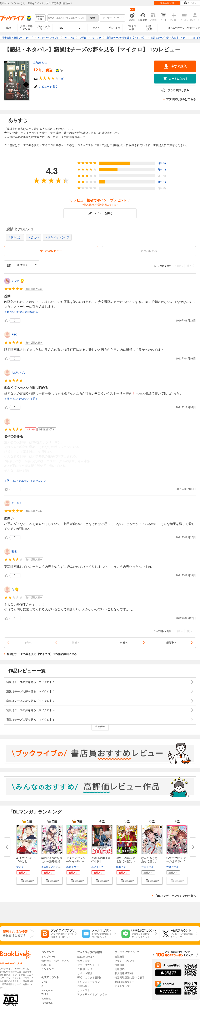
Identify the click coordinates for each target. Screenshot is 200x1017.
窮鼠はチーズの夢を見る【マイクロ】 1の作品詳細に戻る (42, 654)
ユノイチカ (97, 866)
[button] (27, 881)
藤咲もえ (121, 866)
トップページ (48, 956)
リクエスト (83, 990)
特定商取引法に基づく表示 (130, 977)
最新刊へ (171, 642)
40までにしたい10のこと (25, 859)
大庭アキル (172, 866)
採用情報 (120, 965)
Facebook (46, 1002)
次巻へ (124, 642)
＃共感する (31, 312)
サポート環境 (84, 973)
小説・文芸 (114, 27)
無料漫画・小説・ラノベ (55, 960)
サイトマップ (122, 986)
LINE (44, 981)
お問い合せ (83, 986)
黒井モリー (72, 866)
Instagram (46, 990)
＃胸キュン (15, 237)
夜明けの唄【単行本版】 (100, 859)
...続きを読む (23, 470)
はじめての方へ (176, 28)
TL (78, 27)
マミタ (20, 866)
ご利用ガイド (193, 28)
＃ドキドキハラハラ (57, 237)
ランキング (47, 969)
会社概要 (120, 956)
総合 (8, 27)
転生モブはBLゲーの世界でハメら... (176, 861)
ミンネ (15, 280)
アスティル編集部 (61, 866)
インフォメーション (88, 981)
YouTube (46, 998)
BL (61, 27)
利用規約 (120, 969)
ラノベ (96, 27)
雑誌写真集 (148, 28)
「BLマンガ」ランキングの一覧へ (175, 895)
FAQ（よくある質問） (89, 977)
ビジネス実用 (131, 28)
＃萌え (34, 398)
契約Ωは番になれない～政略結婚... (51, 859)
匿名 (14, 551)
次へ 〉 (191, 265)
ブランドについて (125, 960)
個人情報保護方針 (125, 973)
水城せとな (40, 62)
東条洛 (45, 866)
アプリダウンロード (88, 965)
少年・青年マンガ (26, 28)
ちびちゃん (18, 372)
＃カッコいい (38, 480)
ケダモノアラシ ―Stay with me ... (77, 859)
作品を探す (83, 960)
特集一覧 (46, 965)
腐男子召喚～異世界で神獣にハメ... (125, 861)
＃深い (20, 312)
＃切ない (33, 237)
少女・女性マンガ (44, 28)
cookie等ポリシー (124, 981)
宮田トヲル (147, 866)
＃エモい (24, 480)
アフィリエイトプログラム (92, 994)
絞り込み (40, 18)
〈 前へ (178, 265)
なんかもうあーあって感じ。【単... (150, 861)
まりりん (16, 503)
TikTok (45, 994)
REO (14, 334)
